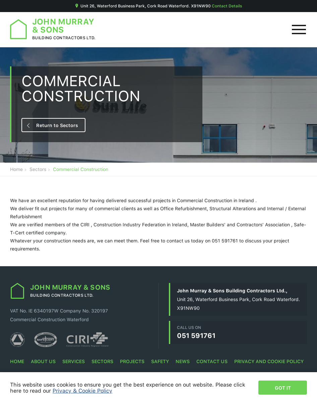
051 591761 (196, 335)
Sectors (37, 169)
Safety (160, 361)
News (183, 361)
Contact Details (227, 6)
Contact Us (212, 361)
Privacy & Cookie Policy (82, 390)
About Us (43, 361)
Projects (132, 361)
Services (73, 361)
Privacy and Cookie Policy (269, 361)
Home (16, 169)
